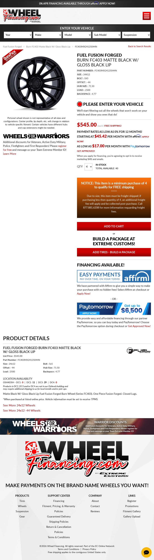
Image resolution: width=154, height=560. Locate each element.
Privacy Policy (89, 549)
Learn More (9, 154)
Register (131, 501)
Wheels (22, 506)
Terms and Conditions (68, 549)
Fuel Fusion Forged (12, 47)
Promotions (131, 506)
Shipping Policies (58, 521)
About (95, 501)
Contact (95, 506)
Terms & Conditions (59, 537)
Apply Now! (83, 293)
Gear (22, 516)
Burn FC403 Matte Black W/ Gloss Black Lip (48, 47)
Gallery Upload (131, 516)
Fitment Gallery (132, 511)
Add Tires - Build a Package (114, 252)
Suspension (22, 511)
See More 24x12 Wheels (19, 405)
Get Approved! (86, 151)
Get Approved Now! (139, 326)
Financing (58, 501)
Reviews (95, 511)
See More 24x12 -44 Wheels (21, 410)
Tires (22, 501)
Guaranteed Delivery (59, 516)
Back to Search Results (139, 46)
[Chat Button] (146, 552)
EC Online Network (104, 546)
